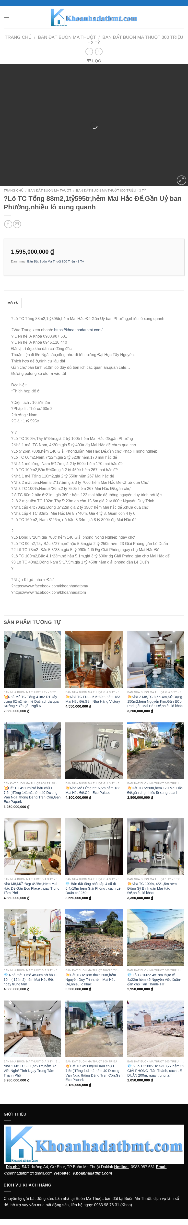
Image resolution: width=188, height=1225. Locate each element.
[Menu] (7, 17)
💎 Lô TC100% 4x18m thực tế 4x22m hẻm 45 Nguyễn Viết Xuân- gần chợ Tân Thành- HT (154, 979)
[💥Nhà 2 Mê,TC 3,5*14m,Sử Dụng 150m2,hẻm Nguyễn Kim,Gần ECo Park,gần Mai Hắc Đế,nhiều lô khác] (155, 659)
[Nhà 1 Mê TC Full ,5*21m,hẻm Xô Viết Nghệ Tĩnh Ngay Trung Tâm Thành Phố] (32, 1029)
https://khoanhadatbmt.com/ (78, 330)
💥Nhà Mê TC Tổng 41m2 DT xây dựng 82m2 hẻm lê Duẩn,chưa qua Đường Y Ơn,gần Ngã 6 (31, 701)
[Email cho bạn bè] (17, 224)
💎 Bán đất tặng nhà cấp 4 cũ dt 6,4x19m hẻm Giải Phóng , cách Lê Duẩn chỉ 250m (92, 888)
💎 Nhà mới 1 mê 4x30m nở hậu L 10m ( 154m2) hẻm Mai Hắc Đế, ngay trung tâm (31, 979)
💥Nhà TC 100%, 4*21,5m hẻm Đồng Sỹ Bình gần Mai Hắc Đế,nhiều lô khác (152, 888)
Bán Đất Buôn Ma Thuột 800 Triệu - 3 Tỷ (111, 190)
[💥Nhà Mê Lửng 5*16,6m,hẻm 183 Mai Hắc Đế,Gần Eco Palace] (93, 750)
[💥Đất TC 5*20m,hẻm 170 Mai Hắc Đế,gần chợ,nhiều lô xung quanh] (155, 750)
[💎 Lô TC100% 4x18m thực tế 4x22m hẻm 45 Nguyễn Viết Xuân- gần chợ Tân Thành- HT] (155, 937)
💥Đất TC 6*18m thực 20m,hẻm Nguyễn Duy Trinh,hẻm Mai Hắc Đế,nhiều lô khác (90, 979)
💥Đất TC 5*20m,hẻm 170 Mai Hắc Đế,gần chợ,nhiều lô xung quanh (155, 790)
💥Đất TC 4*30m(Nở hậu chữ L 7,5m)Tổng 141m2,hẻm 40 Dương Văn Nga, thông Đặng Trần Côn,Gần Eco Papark (32, 795)
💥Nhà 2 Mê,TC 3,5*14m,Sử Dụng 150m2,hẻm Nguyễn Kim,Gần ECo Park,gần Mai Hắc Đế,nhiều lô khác (155, 701)
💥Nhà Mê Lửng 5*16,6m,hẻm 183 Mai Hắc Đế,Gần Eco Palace (92, 790)
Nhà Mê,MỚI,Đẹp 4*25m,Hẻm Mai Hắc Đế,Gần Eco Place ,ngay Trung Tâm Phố (31, 888)
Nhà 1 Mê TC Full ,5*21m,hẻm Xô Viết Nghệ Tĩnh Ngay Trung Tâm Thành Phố (30, 1070)
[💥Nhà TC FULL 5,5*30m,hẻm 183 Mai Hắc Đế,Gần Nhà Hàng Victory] (93, 659)
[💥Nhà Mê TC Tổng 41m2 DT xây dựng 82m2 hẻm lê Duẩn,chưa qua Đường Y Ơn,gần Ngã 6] (32, 659)
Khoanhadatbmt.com (92, 1173)
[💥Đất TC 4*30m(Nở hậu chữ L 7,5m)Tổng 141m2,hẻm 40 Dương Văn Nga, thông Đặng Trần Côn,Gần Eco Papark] (32, 750)
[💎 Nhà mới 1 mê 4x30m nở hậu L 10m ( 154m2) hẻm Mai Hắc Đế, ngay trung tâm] (32, 937)
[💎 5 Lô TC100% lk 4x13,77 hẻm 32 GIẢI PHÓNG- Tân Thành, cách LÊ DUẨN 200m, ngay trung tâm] (155, 1029)
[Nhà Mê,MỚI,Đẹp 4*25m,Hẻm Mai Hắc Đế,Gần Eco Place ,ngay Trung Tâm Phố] (32, 846)
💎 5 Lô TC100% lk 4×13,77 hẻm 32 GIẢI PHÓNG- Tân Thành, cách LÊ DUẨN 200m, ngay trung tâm (155, 1070)
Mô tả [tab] (13, 303)
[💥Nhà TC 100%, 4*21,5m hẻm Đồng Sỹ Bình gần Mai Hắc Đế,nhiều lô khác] (155, 846)
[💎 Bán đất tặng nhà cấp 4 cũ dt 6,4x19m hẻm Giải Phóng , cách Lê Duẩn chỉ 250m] (93, 846)
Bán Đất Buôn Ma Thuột (67, 37)
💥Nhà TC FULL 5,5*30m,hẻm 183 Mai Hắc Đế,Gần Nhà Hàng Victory (92, 699)
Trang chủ (18, 37)
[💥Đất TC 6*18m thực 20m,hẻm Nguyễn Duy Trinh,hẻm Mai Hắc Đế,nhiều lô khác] (93, 937)
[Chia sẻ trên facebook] (8, 224)
